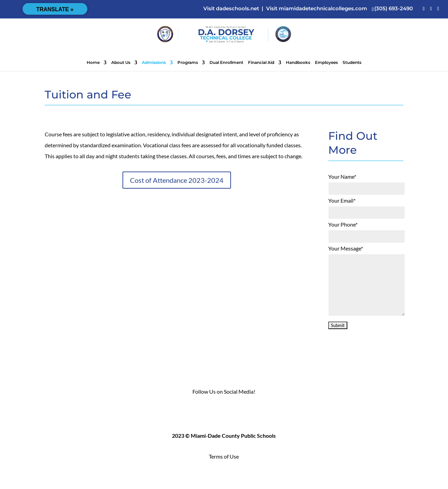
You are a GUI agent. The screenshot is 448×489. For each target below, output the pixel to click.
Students (352, 62)
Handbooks (298, 62)
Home (93, 62)
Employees (326, 62)
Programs (187, 62)
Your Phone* (343, 224)
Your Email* (342, 200)
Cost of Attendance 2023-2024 (176, 180)
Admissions (154, 62)
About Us (120, 62)
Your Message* (345, 248)
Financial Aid (261, 62)
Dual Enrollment (226, 62)
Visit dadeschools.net (231, 8)
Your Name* (342, 176)
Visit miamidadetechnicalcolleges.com (316, 8)
